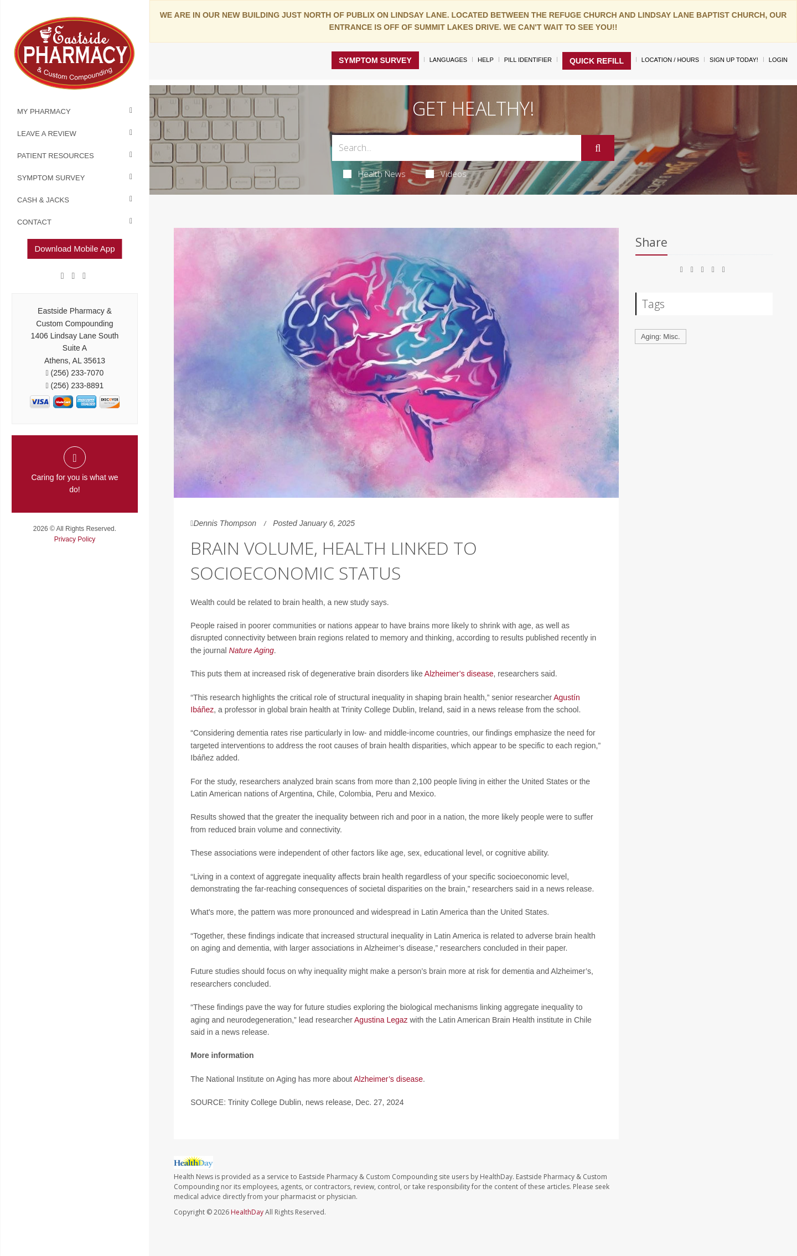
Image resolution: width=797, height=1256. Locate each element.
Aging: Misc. (660, 336)
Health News (374, 173)
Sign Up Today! (734, 59)
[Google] (73, 276)
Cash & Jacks (43, 200)
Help (486, 59)
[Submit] (597, 148)
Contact (34, 222)
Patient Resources (55, 156)
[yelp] (84, 276)
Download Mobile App (74, 248)
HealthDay (247, 1212)
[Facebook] (62, 276)
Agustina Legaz (381, 1019)
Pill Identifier (528, 59)
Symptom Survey (51, 178)
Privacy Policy (75, 539)
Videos (446, 173)
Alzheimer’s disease (459, 673)
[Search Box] (457, 148)
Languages (448, 59)
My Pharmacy (44, 111)
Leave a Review (46, 133)
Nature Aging (251, 650)
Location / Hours (670, 59)
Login (778, 59)
